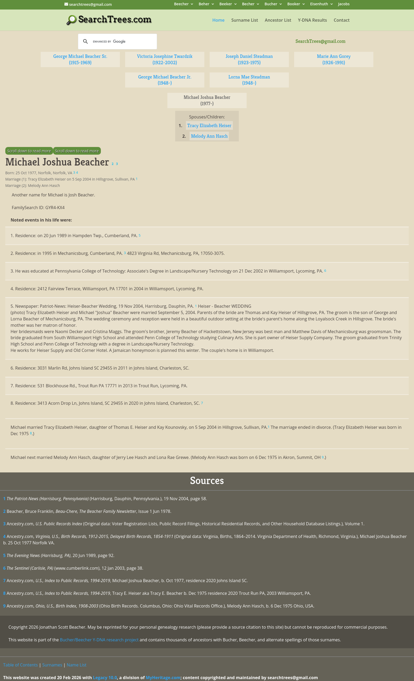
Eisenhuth (319, 4)
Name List (77, 665)
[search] (116, 41)
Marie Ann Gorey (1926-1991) (333, 59)
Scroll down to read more (29, 150)
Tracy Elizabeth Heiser (209, 125)
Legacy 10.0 (105, 677)
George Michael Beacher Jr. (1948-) (164, 80)
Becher (248, 4)
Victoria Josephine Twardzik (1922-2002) (164, 59)
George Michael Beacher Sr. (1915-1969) (80, 59)
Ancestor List (278, 20)
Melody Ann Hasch (209, 136)
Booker (293, 4)
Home (218, 20)
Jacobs (344, 4)
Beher (204, 4)
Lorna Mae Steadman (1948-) (249, 80)
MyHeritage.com (163, 677)
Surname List (244, 20)
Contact (342, 20)
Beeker (225, 4)
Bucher (271, 4)
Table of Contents (20, 665)
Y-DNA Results (312, 20)
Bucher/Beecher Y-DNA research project (99, 640)
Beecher (181, 4)
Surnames (52, 665)
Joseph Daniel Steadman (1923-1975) (249, 59)
